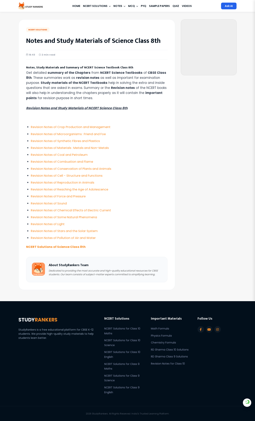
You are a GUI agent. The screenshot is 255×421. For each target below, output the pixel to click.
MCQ (133, 6)
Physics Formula (161, 336)
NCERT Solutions (97, 6)
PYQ (143, 6)
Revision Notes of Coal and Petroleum (61, 154)
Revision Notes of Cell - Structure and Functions (69, 175)
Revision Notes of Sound (50, 203)
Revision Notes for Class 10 (168, 363)
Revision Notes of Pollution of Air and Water (65, 238)
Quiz (176, 6)
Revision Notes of (73, 127)
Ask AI (229, 6)
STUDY (39, 320)
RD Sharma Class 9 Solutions (169, 356)
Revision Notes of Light (49, 224)
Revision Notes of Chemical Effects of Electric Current (74, 210)
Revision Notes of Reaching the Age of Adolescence (73, 189)
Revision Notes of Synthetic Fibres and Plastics (68, 141)
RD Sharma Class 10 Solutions (170, 349)
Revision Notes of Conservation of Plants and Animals (74, 168)
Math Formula (160, 328)
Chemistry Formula (163, 342)
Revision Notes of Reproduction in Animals (64, 182)
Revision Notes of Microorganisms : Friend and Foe (71, 134)
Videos (187, 6)
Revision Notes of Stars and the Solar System (67, 231)
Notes (119, 6)
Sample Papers (159, 6)
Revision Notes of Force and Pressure (60, 196)
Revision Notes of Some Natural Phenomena (66, 217)
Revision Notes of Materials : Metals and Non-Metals (72, 148)
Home (76, 6)
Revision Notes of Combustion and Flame (64, 161)
